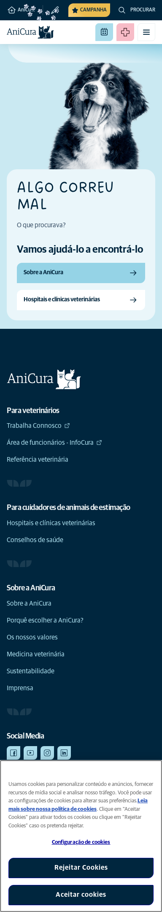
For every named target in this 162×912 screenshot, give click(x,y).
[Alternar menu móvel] (146, 32)
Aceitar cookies (81, 894)
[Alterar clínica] (51, 10)
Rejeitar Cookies (81, 867)
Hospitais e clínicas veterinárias (51, 523)
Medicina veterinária (36, 654)
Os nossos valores (32, 637)
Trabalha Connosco (38, 425)
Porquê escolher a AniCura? (45, 620)
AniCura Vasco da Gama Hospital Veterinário (25, 10)
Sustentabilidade (30, 671)
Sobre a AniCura (29, 603)
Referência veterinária (37, 459)
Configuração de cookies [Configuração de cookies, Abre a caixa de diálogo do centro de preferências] (81, 842)
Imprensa (20, 688)
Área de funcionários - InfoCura (54, 442)
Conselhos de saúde (35, 540)
